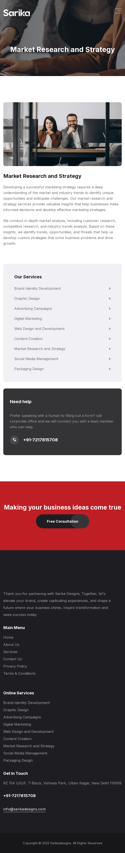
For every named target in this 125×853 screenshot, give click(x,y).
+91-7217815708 (40, 439)
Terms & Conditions (19, 673)
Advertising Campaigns (62, 308)
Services (10, 652)
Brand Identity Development (62, 288)
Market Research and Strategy (62, 349)
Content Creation (62, 338)
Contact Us (12, 659)
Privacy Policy (15, 666)
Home (8, 637)
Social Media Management (62, 359)
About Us (11, 644)
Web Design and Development (62, 328)
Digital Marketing (62, 318)
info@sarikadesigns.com (24, 809)
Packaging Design (62, 369)
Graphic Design (62, 298)
